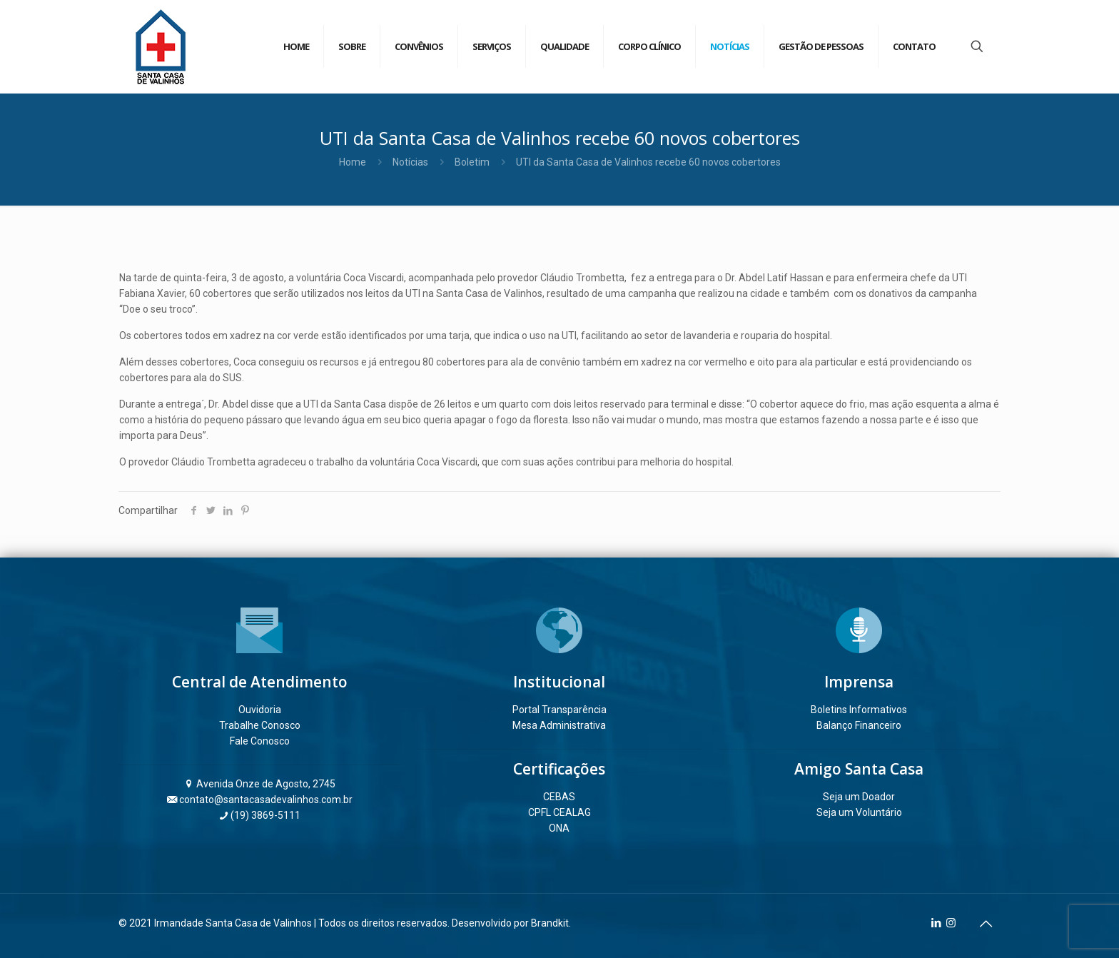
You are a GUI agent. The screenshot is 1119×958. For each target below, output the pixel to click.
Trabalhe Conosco (259, 725)
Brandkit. (551, 923)
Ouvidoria (259, 709)
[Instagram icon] (951, 923)
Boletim (472, 162)
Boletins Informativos (859, 709)
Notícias (410, 162)
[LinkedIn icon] (936, 923)
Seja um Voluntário (859, 812)
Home (352, 162)
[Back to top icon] (986, 924)
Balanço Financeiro (858, 725)
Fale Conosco (260, 741)
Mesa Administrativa (559, 725)
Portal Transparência (559, 709)
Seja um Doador (859, 796)
